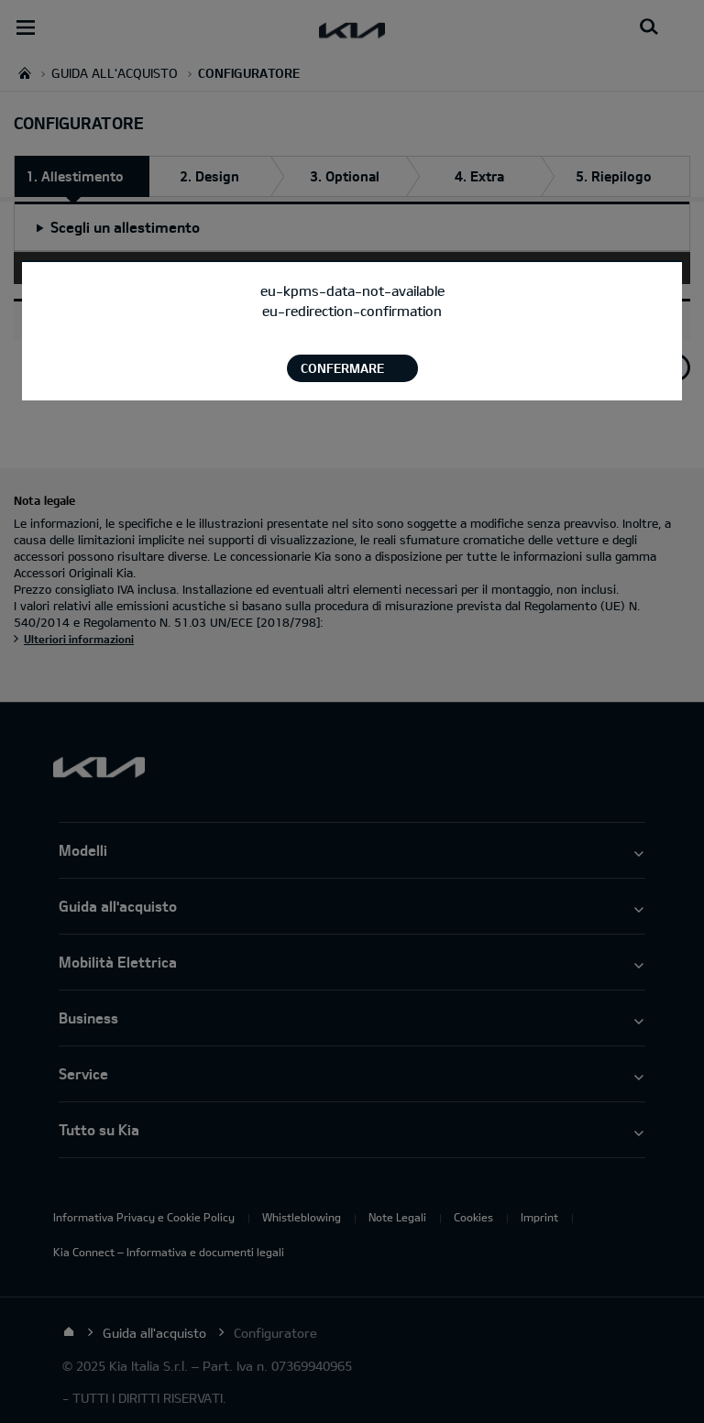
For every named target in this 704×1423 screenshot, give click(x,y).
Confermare (342, 368)
